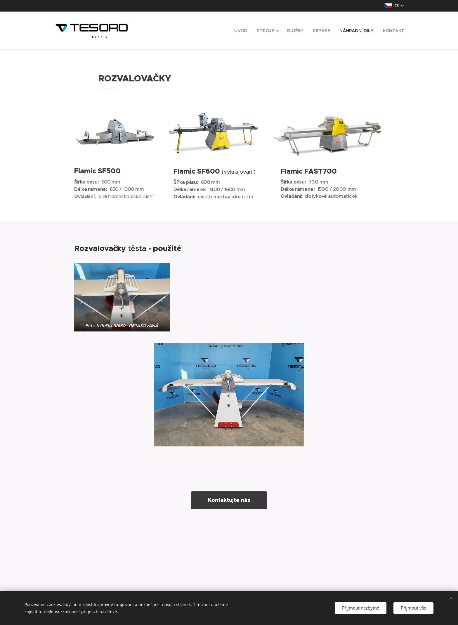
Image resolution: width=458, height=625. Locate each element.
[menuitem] (239, 30)
